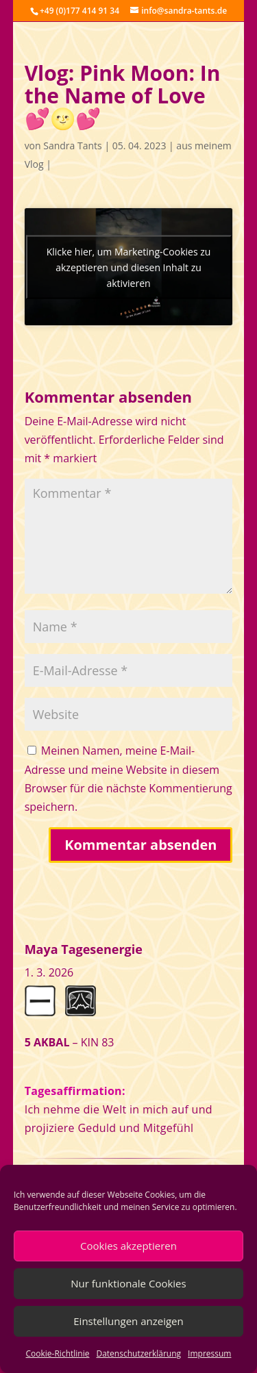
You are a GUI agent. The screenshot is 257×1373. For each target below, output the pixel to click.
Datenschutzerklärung (138, 1353)
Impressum (209, 1353)
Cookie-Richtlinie (58, 1353)
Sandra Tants (72, 145)
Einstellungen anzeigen (128, 1321)
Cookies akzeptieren (128, 1245)
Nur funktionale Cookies (128, 1283)
